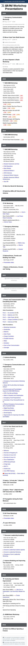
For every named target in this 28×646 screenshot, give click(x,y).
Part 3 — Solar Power (8, 317)
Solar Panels (7, 334)
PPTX (9, 104)
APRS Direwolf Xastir (9, 461)
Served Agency (8, 412)
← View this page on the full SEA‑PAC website (14, 1)
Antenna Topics (8, 222)
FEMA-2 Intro (21, 243)
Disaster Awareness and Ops (11, 164)
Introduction (7, 329)
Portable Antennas (9, 338)
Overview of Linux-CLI (10, 457)
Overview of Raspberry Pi (10, 452)
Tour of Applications (9, 459)
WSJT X (6, 466)
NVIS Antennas (8, 173)
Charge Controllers (9, 336)
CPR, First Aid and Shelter (11, 393)
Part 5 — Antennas (8, 322)
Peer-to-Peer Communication (11, 345)
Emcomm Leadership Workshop (12, 552)
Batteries (6, 331)
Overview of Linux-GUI (10, 455)
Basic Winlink (7, 168)
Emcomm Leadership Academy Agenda (14, 549)
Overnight (6, 347)
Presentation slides (9, 262)
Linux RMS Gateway (9, 471)
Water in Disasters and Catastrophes (13, 395)
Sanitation (6, 343)
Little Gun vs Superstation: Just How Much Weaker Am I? (14, 591)
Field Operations (8, 166)
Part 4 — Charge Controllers (10, 319)
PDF (21, 95)
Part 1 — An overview (8, 312)
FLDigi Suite (7, 464)
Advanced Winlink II (9, 170)
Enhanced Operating (9, 410)
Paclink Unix (7, 468)
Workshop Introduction (10, 327)
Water (5, 340)
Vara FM (6, 181)
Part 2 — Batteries (8, 315)
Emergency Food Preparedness (12, 397)
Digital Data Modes (9, 408)
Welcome (6, 450)
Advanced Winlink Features (11, 175)
